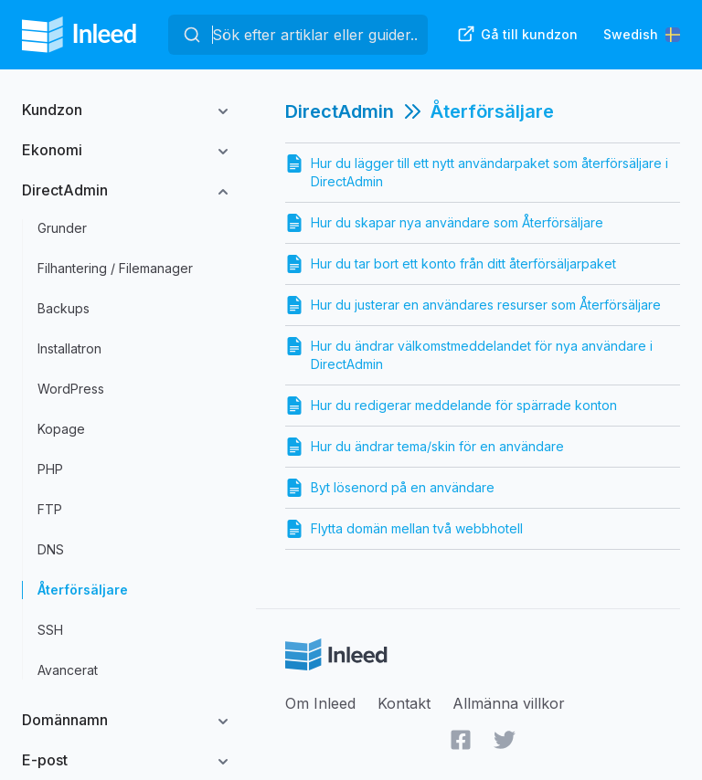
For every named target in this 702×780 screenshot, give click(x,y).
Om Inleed (320, 703)
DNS (50, 549)
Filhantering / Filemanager (115, 268)
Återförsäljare (82, 589)
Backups (63, 308)
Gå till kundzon (517, 34)
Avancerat (67, 670)
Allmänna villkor (508, 703)
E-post (45, 760)
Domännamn (65, 720)
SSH (50, 630)
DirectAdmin (65, 190)
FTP (49, 509)
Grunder (62, 228)
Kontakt (404, 703)
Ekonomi (52, 150)
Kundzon (52, 109)
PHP (50, 469)
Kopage (61, 429)
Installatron (69, 348)
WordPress (70, 388)
